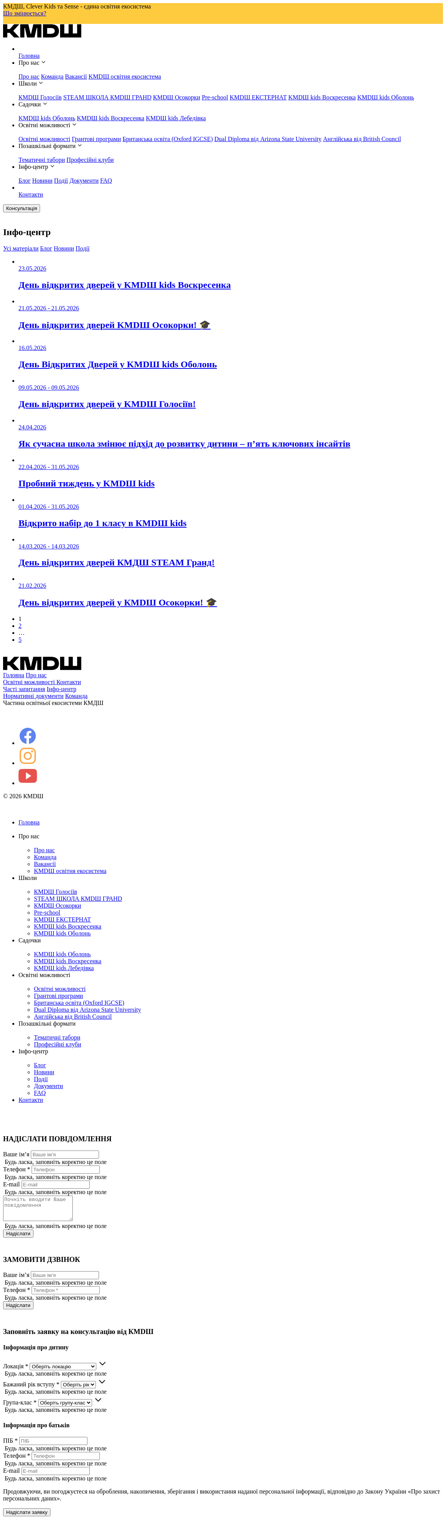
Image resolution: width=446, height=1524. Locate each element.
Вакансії (76, 76)
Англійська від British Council (362, 139)
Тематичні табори (41, 159)
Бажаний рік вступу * (31, 1389)
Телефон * (16, 1169)
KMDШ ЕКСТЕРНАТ (258, 97)
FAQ (106, 180)
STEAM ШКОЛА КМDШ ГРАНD (107, 97)
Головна (29, 55)
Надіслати (18, 1238)
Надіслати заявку (26, 1517)
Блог (24, 180)
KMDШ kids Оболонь (385, 97)
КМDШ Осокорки (176, 97)
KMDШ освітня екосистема (125, 76)
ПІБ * (10, 1445)
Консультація (21, 208)
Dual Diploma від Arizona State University (268, 139)
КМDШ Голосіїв (40, 97)
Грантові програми (96, 139)
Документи (84, 180)
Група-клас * (20, 1407)
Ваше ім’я (16, 1154)
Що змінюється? (24, 13)
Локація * (15, 1371)
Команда (52, 76)
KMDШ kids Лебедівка (176, 118)
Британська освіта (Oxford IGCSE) (167, 139)
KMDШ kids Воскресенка (321, 97)
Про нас (28, 76)
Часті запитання (24, 689)
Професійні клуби (90, 159)
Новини (42, 180)
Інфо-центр (61, 689)
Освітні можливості (44, 139)
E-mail (11, 1184)
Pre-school (215, 97)
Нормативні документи (33, 696)
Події (61, 180)
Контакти (30, 194)
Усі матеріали (21, 248)
